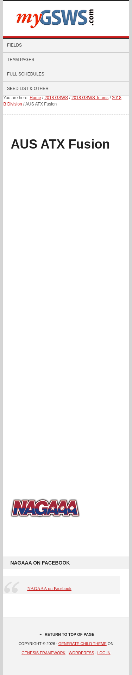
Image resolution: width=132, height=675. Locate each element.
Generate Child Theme (82, 643)
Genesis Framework (43, 653)
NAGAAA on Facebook (40, 563)
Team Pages (64, 59)
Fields (14, 45)
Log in (103, 653)
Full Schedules (64, 74)
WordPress (81, 653)
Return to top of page (69, 634)
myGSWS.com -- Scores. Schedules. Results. (65, 18)
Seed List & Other (64, 88)
